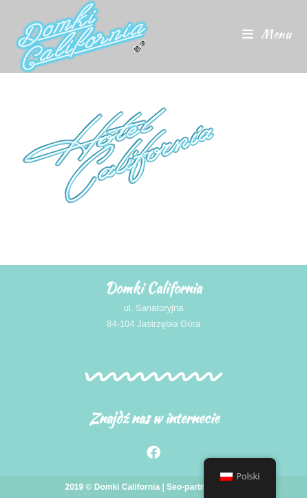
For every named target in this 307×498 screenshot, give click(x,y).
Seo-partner (190, 487)
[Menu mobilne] (267, 34)
